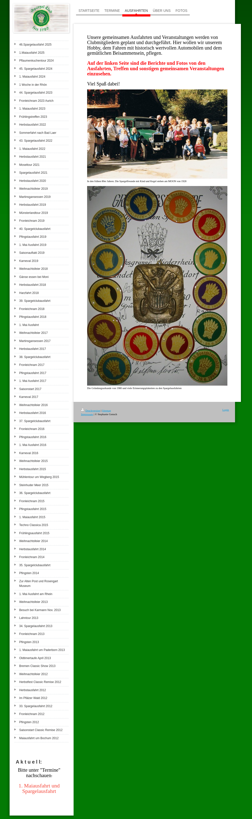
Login (225, 409)
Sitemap (106, 410)
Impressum (87, 414)
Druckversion (90, 410)
